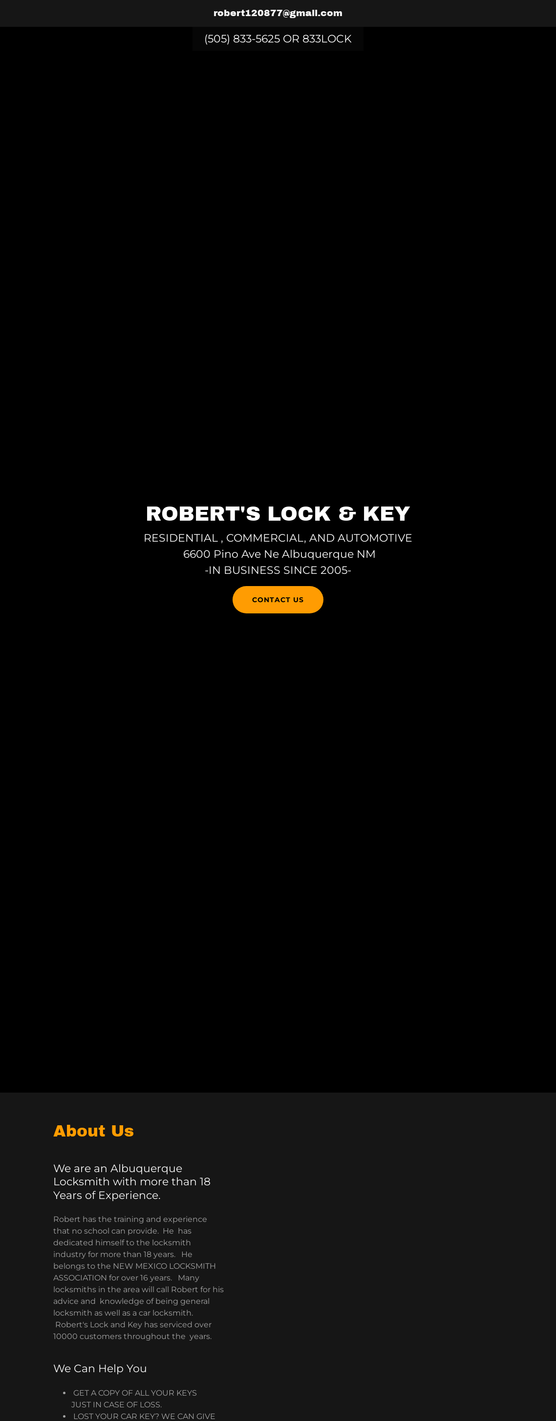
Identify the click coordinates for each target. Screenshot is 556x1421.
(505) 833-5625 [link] (242, 38)
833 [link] (311, 38)
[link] (278, 13)
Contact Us (278, 599)
